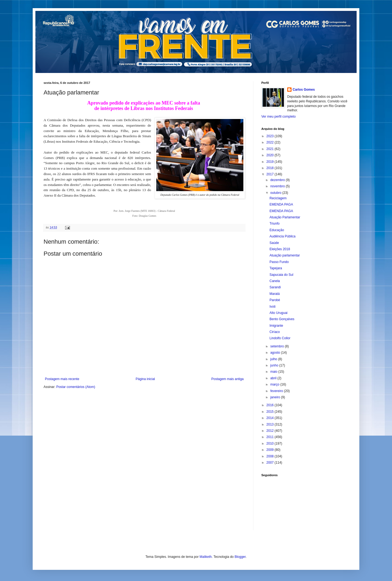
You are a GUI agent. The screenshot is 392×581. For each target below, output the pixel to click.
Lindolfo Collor (280, 338)
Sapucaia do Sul (281, 275)
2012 (271, 431)
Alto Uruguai (278, 313)
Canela (275, 281)
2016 (271, 405)
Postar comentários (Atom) (75, 387)
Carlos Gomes (304, 89)
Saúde (274, 243)
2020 (271, 155)
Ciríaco (275, 332)
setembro (277, 346)
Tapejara (276, 268)
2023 (271, 136)
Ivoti (272, 306)
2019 (271, 162)
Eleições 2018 (280, 249)
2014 (271, 418)
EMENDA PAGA (281, 204)
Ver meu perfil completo (278, 116)
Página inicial (145, 379)
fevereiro (277, 391)
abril (273, 378)
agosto (275, 352)
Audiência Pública (282, 236)
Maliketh (206, 557)
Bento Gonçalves (282, 319)
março (275, 384)
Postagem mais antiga (227, 379)
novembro (278, 186)
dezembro (278, 180)
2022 (271, 142)
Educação (277, 230)
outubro (276, 193)
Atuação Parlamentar (285, 217)
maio (274, 372)
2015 (271, 412)
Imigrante (276, 326)
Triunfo (275, 223)
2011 (271, 437)
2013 (271, 424)
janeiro (275, 397)
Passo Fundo (279, 262)
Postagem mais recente (62, 379)
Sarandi (275, 287)
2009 (271, 450)
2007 (271, 462)
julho (274, 359)
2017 (271, 174)
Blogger (240, 557)
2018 (271, 168)
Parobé (275, 300)
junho (274, 365)
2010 (271, 443)
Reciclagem (278, 198)
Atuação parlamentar (285, 255)
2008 (271, 456)
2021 (271, 149)
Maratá (275, 294)
